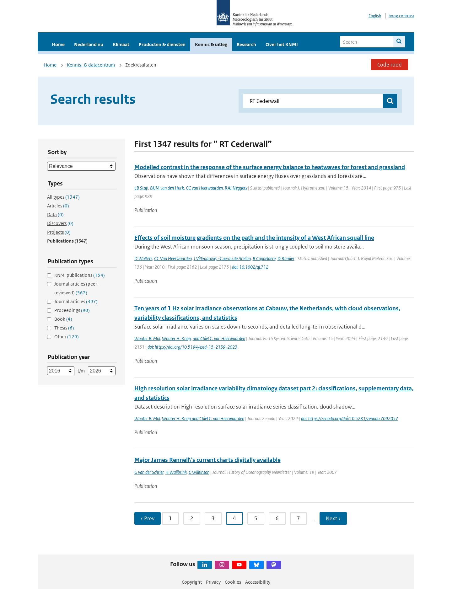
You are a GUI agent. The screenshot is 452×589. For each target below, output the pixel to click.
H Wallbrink (176, 472)
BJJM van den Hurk (167, 188)
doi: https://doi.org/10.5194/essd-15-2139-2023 (192, 347)
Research (246, 44)
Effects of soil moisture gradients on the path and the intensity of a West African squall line (254, 237)
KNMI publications (79, 275)
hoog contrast (401, 16)
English (375, 16)
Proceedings (72, 310)
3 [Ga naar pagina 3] (213, 518)
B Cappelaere (264, 258)
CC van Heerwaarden (204, 188)
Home (58, 44)
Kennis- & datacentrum (91, 65)
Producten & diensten (162, 44)
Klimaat (121, 44)
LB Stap (141, 188)
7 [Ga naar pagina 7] (298, 518)
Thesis (64, 328)
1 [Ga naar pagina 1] (170, 518)
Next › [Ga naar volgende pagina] (333, 518)
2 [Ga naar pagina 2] (191, 518)
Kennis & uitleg (211, 44)
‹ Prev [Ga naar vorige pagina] (147, 518)
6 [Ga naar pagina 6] (277, 518)
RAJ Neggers (236, 188)
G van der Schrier (149, 472)
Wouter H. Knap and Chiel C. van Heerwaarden (203, 418)
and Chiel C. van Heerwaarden (219, 338)
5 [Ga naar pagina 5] (255, 518)
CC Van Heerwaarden (173, 258)
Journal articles (76, 301)
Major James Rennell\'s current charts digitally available (207, 459)
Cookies (233, 582)
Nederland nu (88, 44)
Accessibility (257, 582)
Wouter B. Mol (147, 338)
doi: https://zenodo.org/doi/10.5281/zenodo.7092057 (349, 418)
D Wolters (143, 258)
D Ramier (285, 258)
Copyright (192, 582)
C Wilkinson (199, 472)
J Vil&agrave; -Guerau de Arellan (222, 258)
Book (63, 319)
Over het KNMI (282, 44)
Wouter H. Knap (176, 338)
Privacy (213, 582)
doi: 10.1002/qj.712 (250, 267)
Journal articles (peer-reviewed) (76, 288)
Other (66, 337)
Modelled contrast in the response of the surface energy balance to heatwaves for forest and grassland (269, 167)
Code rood (389, 64)
